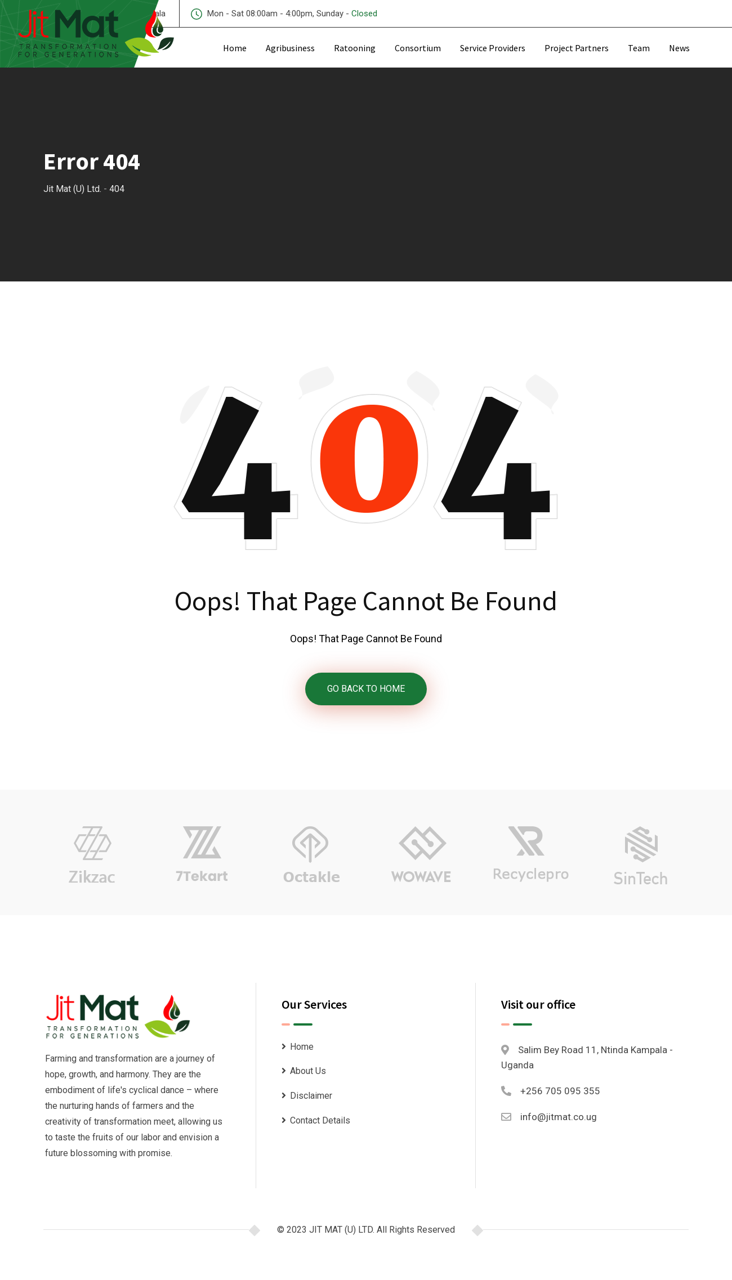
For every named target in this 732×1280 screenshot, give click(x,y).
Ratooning (355, 47)
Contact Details (320, 1120)
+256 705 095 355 (560, 1090)
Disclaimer (311, 1095)
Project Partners (576, 47)
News (679, 47)
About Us (308, 1071)
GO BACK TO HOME (366, 688)
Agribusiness (290, 47)
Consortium (418, 47)
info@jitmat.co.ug (558, 1117)
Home (235, 47)
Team (639, 47)
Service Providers (492, 47)
